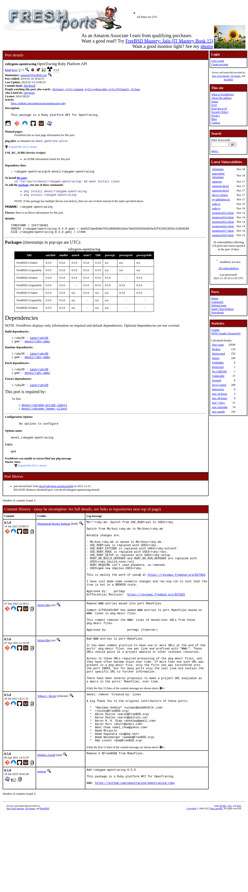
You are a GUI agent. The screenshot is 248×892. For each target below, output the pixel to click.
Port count (218, 344)
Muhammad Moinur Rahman (53, 536)
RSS (239, 865)
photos (207, 46)
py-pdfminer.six (221, 199)
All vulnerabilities (228, 268)
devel (14, 70)
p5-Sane (135, 89)
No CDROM (219, 371)
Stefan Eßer (43, 634)
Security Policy (220, 112)
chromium (217, 169)
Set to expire (219, 385)
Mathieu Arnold (46, 811)
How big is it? (219, 108)
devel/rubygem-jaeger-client (44, 419)
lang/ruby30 (39, 345)
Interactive (218, 389)
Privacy (215, 115)
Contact (215, 122)
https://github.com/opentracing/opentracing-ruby (38, 104)
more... (215, 151)
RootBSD (228, 79)
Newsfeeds (217, 312)
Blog (214, 119)
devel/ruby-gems (37, 349)
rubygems (29, 93)
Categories (217, 302)
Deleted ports (218, 305)
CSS (229, 865)
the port (21, 180)
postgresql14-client (223, 217)
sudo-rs (216, 204)
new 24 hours (219, 393)
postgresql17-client (223, 230)
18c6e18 (29, 86)
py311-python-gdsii (96, 89)
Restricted (217, 367)
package (23, 187)
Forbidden (217, 362)
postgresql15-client (223, 221)
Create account (219, 64)
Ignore (215, 358)
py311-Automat (75, 89)
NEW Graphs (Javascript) (225, 333)
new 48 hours (219, 398)
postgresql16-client (223, 226)
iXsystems (235, 76)
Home (214, 298)
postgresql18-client (223, 235)
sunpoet (41, 827)
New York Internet (220, 76)
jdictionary (58, 89)
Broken (216, 349)
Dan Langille (216, 868)
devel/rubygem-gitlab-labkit (44, 415)
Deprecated (218, 353)
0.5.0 (8, 70)
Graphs (215, 330)
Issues (214, 101)
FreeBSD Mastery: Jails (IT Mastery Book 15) (169, 40)
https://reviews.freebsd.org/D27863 (176, 600)
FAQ (214, 105)
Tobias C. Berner (46, 741)
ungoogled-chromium (218, 175)
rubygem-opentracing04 (59, 499)
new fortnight (219, 407)
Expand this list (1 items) (32, 478)
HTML (222, 865)
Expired (216, 380)
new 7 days (218, 402)
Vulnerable (218, 376)
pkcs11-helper (220, 195)
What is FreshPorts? (222, 94)
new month (218, 411)
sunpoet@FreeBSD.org (33, 75)
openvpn (217, 181)
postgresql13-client (223, 213)
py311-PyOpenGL (118, 89)
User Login (217, 61)
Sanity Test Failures (222, 309)
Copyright (191, 868)
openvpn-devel (220, 186)
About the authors (221, 98)
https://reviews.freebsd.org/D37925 (156, 624)
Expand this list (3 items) (23, 148)
